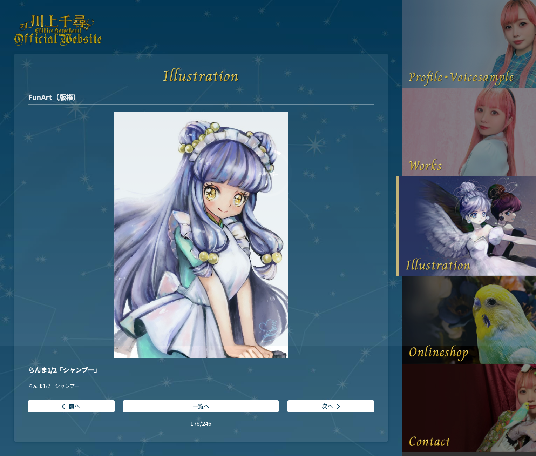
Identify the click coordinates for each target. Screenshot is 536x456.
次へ (327, 406)
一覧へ (200, 406)
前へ (74, 406)
